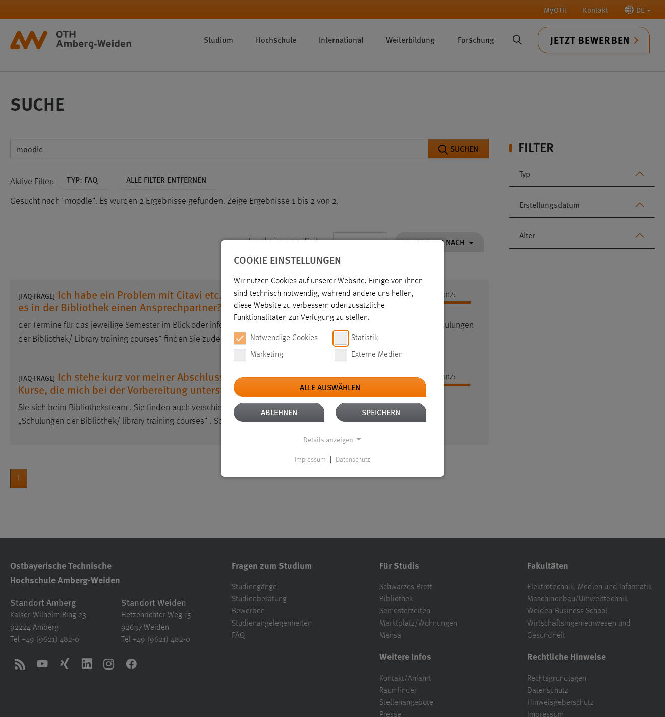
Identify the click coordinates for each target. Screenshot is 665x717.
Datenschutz (353, 459)
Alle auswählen (330, 387)
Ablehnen (279, 412)
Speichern (381, 412)
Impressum (310, 459)
